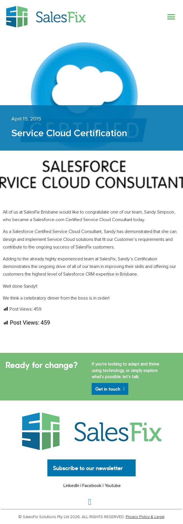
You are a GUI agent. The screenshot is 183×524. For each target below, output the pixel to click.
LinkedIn (71, 485)
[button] (171, 16)
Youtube (113, 485)
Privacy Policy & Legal (145, 516)
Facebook (92, 485)
